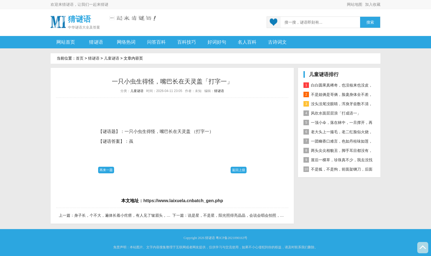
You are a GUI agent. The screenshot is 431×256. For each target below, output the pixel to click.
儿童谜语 (111, 58)
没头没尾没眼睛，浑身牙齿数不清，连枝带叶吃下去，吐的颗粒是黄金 (337, 104)
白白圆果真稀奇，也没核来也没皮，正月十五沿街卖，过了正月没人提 (337, 86)
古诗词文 (277, 42)
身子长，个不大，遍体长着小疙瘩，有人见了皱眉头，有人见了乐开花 (134, 215)
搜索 (370, 22)
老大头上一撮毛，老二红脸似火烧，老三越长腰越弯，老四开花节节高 (337, 133)
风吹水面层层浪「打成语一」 (332, 113)
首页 (80, 58)
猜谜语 (68, 4)
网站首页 (65, 42)
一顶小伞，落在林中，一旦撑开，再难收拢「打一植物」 (337, 123)
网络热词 (126, 42)
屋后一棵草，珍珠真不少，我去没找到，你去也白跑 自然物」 (337, 161)
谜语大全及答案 (87, 27)
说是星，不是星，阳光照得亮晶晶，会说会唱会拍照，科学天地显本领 (247, 215)
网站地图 (354, 4)
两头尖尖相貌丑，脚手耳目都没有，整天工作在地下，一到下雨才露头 (337, 151)
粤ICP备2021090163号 (231, 238)
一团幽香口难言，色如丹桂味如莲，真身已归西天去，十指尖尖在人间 (337, 142)
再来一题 (106, 170)
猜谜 (104, 4)
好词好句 (217, 42)
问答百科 (156, 42)
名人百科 (247, 42)
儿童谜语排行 (324, 74)
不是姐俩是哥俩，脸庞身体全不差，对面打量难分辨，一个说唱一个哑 (337, 95)
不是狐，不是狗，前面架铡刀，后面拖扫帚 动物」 (337, 170)
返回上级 (238, 170)
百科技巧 (186, 42)
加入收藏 (372, 4)
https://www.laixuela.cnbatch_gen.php (183, 200)
